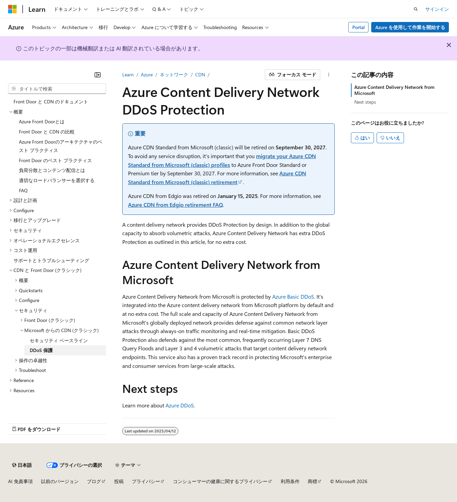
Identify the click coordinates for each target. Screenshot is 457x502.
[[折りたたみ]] (97, 75)
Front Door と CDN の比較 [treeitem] (47, 131)
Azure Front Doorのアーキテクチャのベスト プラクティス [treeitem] (60, 146)
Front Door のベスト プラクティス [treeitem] (55, 160)
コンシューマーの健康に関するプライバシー (220, 481)
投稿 (119, 481)
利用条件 (290, 481)
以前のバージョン (60, 481)
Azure (147, 74)
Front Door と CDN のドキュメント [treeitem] (51, 101)
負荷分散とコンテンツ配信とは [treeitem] (52, 170)
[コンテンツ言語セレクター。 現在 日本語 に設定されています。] (22, 465)
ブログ (94, 481)
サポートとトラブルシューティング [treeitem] (51, 260)
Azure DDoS (180, 405)
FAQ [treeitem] (23, 190)
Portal (358, 27)
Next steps (365, 102)
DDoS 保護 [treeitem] (41, 350)
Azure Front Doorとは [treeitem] (42, 121)
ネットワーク (174, 74)
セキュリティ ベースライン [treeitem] (59, 340)
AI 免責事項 (20, 481)
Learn (128, 74)
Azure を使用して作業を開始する (410, 27)
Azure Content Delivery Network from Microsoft (394, 90)
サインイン (437, 9)
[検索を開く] (416, 9)
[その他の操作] (329, 74)
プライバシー (146, 481)
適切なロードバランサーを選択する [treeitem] (57, 180)
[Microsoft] (12, 9)
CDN (200, 74)
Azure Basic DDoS (293, 296)
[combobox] (57, 88)
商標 (312, 481)
